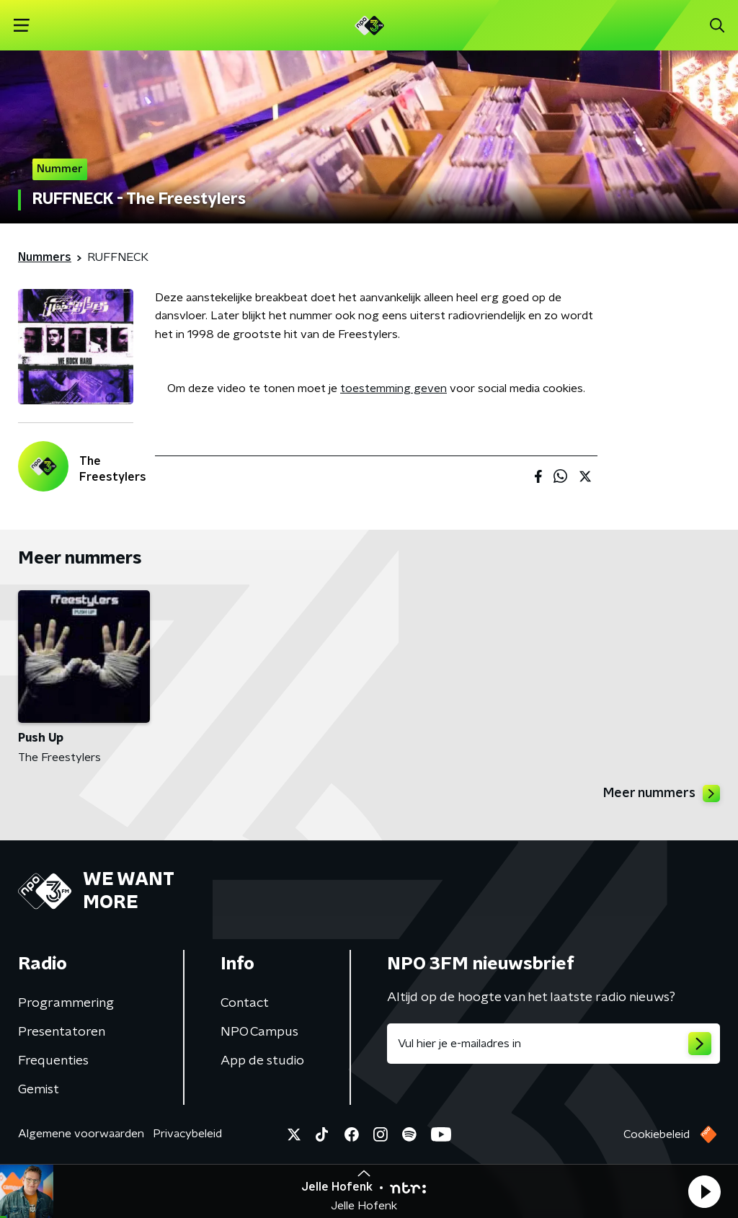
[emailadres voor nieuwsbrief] (553, 1043)
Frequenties (53, 1060)
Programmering (66, 1003)
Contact (245, 1003)
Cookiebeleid (656, 1134)
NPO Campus (259, 1032)
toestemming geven (393, 388)
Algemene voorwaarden (81, 1133)
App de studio (262, 1060)
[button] (704, 1191)
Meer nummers (661, 793)
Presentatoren (61, 1032)
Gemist (38, 1089)
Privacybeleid (187, 1133)
